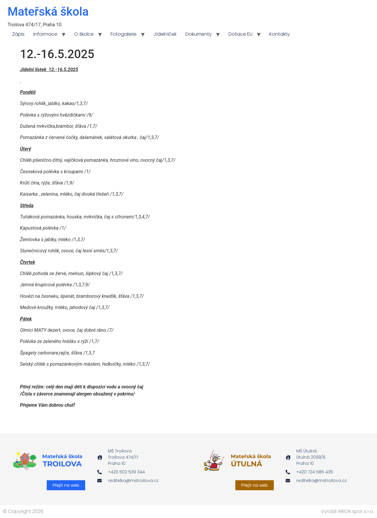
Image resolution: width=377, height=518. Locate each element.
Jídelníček (165, 34)
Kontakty (279, 34)
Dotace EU (241, 34)
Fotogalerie (124, 34)
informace (45, 34)
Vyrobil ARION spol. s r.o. (347, 511)
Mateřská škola (48, 12)
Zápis (18, 34)
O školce (84, 34)
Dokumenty (198, 34)
